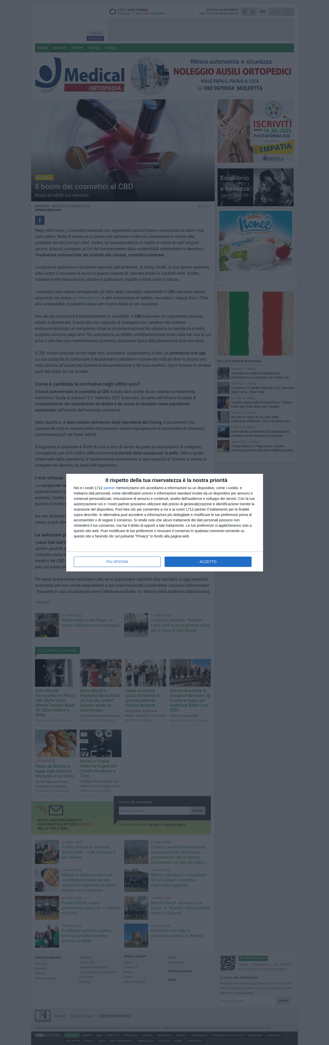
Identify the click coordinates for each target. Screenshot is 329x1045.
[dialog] (164, 522)
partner (109, 488)
